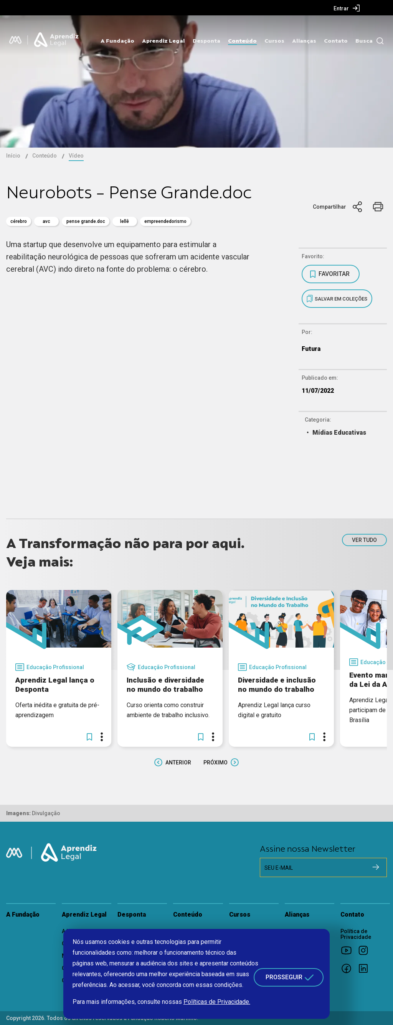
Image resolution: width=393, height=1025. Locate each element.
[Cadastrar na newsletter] (376, 867)
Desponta (206, 41)
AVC (46, 221)
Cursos (274, 41)
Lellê (124, 221)
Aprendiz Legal (163, 41)
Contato (336, 41)
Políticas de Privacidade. (216, 1001)
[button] (89, 737)
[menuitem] (347, 8)
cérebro (18, 221)
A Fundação (117, 41)
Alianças (304, 41)
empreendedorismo (165, 221)
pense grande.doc (85, 221)
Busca (364, 41)
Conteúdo (242, 41)
